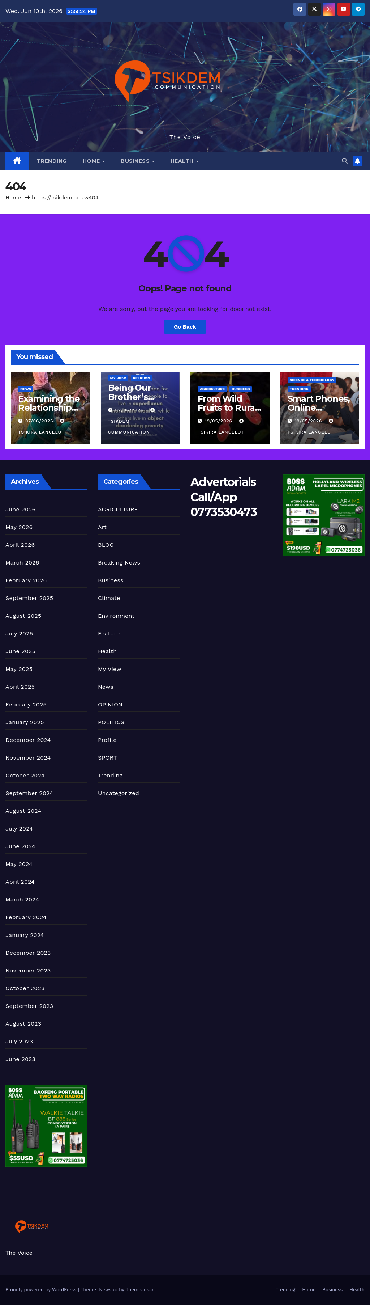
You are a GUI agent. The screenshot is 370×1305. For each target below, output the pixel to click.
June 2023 (20, 1059)
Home (92, 161)
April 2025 (20, 686)
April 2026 (20, 544)
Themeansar (140, 1289)
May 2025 (19, 669)
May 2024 (19, 864)
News (25, 389)
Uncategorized (118, 793)
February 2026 (26, 580)
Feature (109, 633)
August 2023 (23, 1023)
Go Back (185, 327)
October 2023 (24, 988)
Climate (109, 598)
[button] (345, 160)
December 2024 (28, 739)
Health (183, 161)
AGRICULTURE (212, 389)
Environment (116, 615)
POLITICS (111, 722)
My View (118, 378)
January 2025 (24, 722)
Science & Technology (312, 380)
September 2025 (29, 598)
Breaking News (119, 562)
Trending (52, 161)
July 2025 (19, 633)
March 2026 (22, 562)
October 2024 (24, 775)
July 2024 (19, 828)
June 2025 (20, 651)
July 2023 (19, 1041)
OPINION (110, 704)
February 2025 (26, 704)
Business (136, 161)
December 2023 (28, 952)
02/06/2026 (130, 410)
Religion (141, 378)
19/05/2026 (219, 420)
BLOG (106, 544)
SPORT (107, 757)
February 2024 (26, 917)
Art (102, 527)
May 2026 (19, 527)
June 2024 (20, 846)
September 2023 (29, 1005)
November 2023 (28, 970)
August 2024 (23, 810)
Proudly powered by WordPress (41, 1289)
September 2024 (29, 793)
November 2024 (28, 757)
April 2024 (20, 881)
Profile (107, 739)
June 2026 (20, 509)
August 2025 (23, 615)
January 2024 (24, 935)
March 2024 (22, 899)
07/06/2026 (40, 420)
